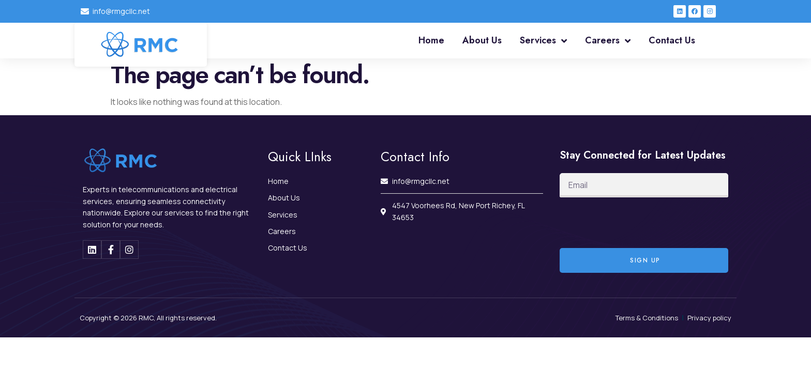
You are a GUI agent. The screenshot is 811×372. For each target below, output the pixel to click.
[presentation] (638, 223)
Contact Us (672, 40)
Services (543, 41)
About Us (482, 40)
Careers (607, 41)
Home (431, 40)
